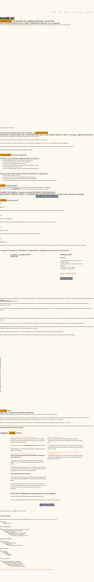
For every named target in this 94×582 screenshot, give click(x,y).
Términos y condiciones (36, 569)
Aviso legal (3, 569)
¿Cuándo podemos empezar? (55, 437)
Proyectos (66, 12)
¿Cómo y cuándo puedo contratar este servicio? (22, 437)
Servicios (54, 12)
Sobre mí (74, 12)
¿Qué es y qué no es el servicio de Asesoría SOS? (22, 454)
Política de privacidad (23, 569)
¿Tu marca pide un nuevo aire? (13, 2)
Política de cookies (11, 569)
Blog (80, 12)
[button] (28, 437)
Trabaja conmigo (88, 12)
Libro (60, 12)
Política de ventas (47, 569)
